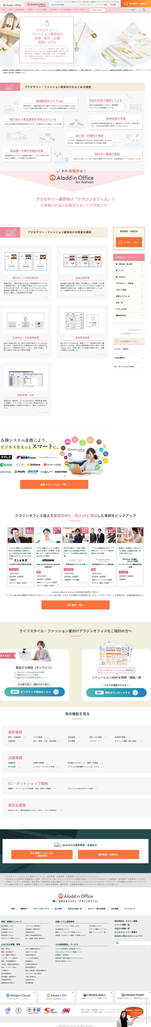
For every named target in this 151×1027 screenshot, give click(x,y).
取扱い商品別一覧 (86, 70)
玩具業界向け (29, 980)
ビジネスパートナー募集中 (126, 932)
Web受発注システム (62, 929)
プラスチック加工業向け (33, 973)
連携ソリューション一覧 (97, 932)
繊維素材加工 (121, 315)
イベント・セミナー (86, 5)
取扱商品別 (20, 9)
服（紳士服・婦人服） (124, 264)
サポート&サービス (41, 908)
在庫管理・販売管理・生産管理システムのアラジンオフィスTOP (21, 70)
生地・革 (119, 302)
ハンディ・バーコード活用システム (67, 926)
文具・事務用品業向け (33, 949)
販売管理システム (7, 926)
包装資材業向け (30, 955)
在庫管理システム (7, 929)
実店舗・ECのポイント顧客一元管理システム (70, 935)
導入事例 (53, 9)
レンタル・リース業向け (9, 958)
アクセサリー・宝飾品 (124, 283)
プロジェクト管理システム (10, 938)
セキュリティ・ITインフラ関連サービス (68, 952)
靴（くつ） (120, 270)
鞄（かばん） (121, 277)
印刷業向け (29, 961)
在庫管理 (60, 876)
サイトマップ (129, 908)
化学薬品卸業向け (31, 964)
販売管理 (51, 876)
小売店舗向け (120, 357)
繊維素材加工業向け (8, 983)
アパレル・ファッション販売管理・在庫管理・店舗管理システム (60, 70)
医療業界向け (29, 932)
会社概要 (113, 5)
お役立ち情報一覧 (75, 908)
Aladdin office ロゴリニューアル (129, 936)
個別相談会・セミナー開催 (126, 921)
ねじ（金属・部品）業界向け (35, 938)
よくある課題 (65, 9)
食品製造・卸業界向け (33, 929)
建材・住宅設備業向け (8, 961)
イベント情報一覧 (122, 924)
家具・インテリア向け (8, 967)
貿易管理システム (7, 935)
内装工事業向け (30, 976)
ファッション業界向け (33, 926)
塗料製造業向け (30, 967)
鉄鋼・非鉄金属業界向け (33, 935)
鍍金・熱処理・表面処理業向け (36, 970)
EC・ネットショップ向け (124, 366)
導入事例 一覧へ (75, 605)
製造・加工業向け (7, 952)
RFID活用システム (95, 926)
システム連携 (41, 9)
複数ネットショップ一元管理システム (68, 932)
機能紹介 (24, 908)
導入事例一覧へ (134, 330)
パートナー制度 (101, 5)
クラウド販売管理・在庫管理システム (68, 949)
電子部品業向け (6, 973)
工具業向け (5, 970)
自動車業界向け (6, 980)
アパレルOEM (121, 309)
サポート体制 (79, 9)
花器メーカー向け (31, 952)
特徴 (10, 9)
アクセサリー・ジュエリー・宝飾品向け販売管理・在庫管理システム (113, 70)
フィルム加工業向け (32, 958)
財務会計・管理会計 (62, 955)
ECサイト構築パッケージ (97, 929)
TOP (3, 9)
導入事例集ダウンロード (130, 333)
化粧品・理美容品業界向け (10, 964)
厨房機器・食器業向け (8, 976)
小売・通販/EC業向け (8, 955)
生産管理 (70, 876)
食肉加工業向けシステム (63, 961)
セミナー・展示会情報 (96, 908)
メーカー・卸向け (122, 349)
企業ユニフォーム (123, 296)
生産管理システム (7, 932)
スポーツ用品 (121, 289)
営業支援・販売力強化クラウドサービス (69, 958)
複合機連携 (29, 983)
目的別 (30, 9)
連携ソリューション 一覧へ (54, 484)
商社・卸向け (5, 949)
